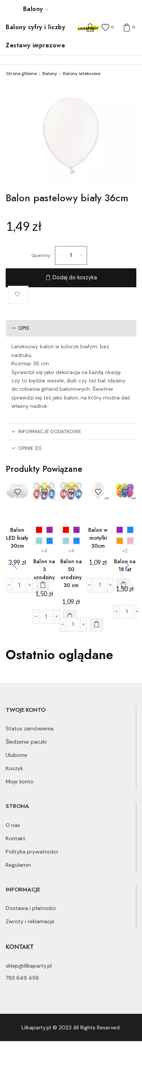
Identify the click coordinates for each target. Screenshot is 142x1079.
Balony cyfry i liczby (35, 27)
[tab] (71, 328)
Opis (20, 328)
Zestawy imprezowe (35, 45)
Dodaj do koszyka (75, 277)
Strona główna (21, 73)
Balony (35, 9)
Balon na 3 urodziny (44, 569)
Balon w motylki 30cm (98, 538)
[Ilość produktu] (71, 255)
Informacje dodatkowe (46, 431)
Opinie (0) (26, 448)
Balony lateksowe (81, 73)
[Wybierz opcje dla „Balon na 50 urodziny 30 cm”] (96, 624)
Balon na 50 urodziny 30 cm (71, 573)
